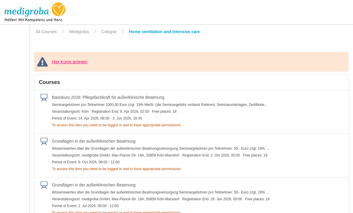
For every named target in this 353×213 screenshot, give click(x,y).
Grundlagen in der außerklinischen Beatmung (94, 141)
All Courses (46, 31)
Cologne (109, 31)
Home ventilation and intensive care (164, 31)
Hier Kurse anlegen (70, 61)
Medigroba (79, 31)
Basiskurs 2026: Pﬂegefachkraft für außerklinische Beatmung (108, 97)
